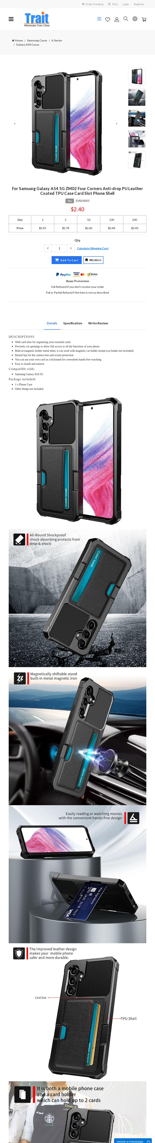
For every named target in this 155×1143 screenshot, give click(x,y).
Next (117, 124)
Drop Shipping (88, 1066)
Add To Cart (65, 260)
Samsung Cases (37, 40)
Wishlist (94, 260)
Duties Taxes (17, 1079)
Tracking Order (18, 1086)
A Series (56, 40)
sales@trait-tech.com (28, 1035)
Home (17, 40)
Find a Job (86, 1027)
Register (139, 4)
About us (86, 1006)
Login (125, 4)
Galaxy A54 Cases (27, 44)
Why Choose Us (90, 1013)
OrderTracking (92, 4)
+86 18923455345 (25, 1029)
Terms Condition (19, 1066)
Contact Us (87, 1000)
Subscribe (93, 1090)
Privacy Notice (17, 1059)
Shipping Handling (20, 1072)
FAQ (113, 4)
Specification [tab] (72, 323)
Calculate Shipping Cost (93, 248)
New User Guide (90, 1072)
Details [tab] (52, 323)
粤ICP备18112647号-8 (77, 1138)
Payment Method (90, 1020)
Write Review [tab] (98, 323)
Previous (15, 124)
